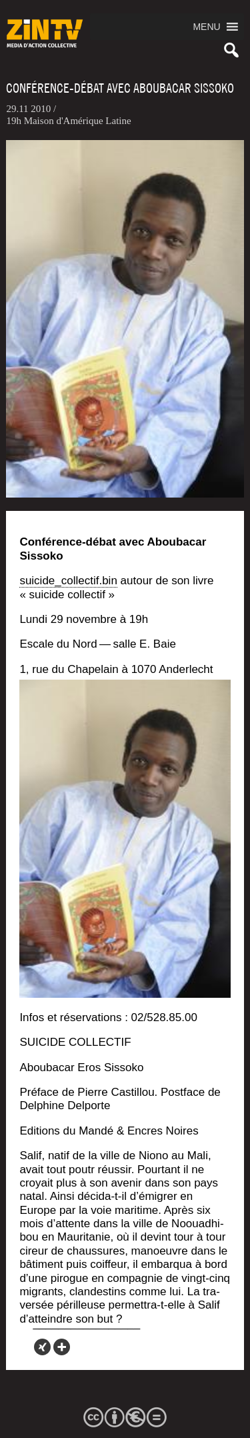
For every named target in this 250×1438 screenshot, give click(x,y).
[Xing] (42, 1347)
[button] (206, 26)
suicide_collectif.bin (68, 580)
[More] (61, 1347)
